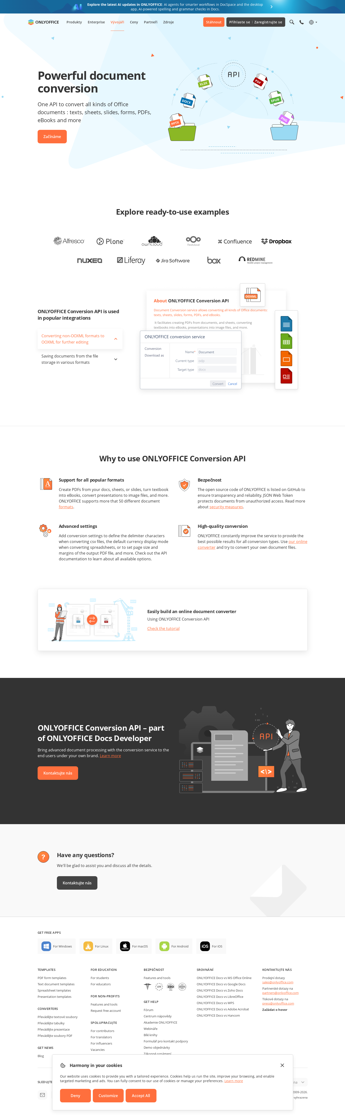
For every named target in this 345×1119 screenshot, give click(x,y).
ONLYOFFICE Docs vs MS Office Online (224, 978)
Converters (48, 1008)
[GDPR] (159, 987)
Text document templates (56, 984)
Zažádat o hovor (274, 1009)
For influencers (101, 1043)
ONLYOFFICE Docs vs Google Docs (221, 984)
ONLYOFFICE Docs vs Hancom (218, 1015)
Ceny (134, 22)
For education (104, 969)
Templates (47, 969)
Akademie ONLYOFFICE (160, 1022)
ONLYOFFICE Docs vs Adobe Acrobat (223, 1009)
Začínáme (52, 136)
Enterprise (96, 22)
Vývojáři (117, 22)
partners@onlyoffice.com (280, 993)
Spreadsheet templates (54, 990)
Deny (75, 1095)
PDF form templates (52, 978)
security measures (226, 507)
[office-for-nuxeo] (90, 260)
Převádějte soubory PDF (55, 1035)
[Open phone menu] (301, 22)
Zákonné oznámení (157, 1054)
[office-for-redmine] (255, 260)
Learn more (110, 755)
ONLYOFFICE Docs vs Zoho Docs (220, 990)
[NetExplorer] (171, 987)
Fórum (148, 1010)
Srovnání (205, 969)
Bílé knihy (150, 1035)
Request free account (106, 1010)
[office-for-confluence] (235, 241)
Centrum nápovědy (158, 1016)
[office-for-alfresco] (69, 241)
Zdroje (168, 22)
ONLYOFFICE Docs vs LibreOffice (220, 996)
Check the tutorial (163, 628)
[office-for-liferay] (131, 260)
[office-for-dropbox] (276, 241)
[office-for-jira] (172, 260)
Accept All (141, 1095)
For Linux (101, 946)
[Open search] (292, 22)
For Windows (62, 946)
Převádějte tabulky (51, 1023)
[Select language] (312, 22)
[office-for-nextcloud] (193, 241)
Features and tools (104, 1004)
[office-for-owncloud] (152, 241)
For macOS (140, 946)
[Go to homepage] (43, 22)
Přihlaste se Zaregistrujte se (255, 22)
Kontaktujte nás (57, 773)
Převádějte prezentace (54, 1029)
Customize (108, 1095)
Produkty (74, 22)
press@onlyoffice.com (278, 1003)
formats (66, 507)
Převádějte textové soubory (58, 1017)
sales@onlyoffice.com (277, 982)
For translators (101, 1037)
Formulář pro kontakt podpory (166, 1041)
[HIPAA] (147, 987)
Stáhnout (214, 22)
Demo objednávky (157, 1047)
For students (100, 978)
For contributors (102, 1031)
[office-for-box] (214, 260)
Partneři (150, 22)
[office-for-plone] (110, 241)
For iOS (217, 946)
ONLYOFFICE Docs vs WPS (215, 1003)
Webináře (150, 1028)
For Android (180, 946)
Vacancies (98, 1049)
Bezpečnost (154, 969)
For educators (101, 984)
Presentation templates (54, 996)
